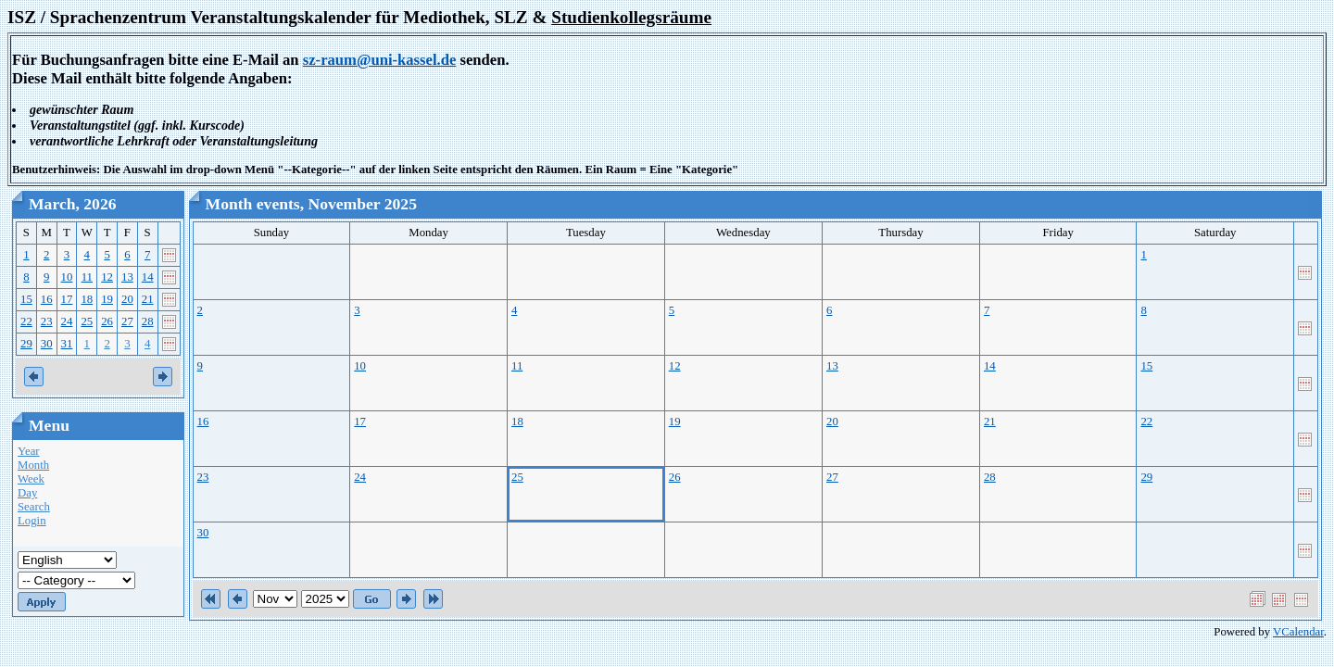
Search (34, 506)
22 (26, 321)
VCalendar (1298, 631)
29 (26, 343)
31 (67, 343)
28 (148, 321)
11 (87, 277)
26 (107, 321)
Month (33, 465)
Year (29, 451)
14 (148, 277)
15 (26, 299)
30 (47, 343)
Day (27, 492)
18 (87, 299)
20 (127, 299)
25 (87, 321)
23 (47, 321)
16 (47, 299)
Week (31, 478)
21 (148, 299)
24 (67, 321)
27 (127, 321)
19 (107, 299)
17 (67, 299)
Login (32, 520)
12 (107, 277)
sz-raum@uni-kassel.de (380, 60)
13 (127, 277)
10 (67, 277)
